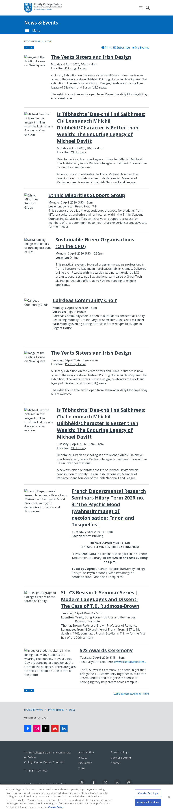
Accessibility (86, 752)
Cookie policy (119, 752)
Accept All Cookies (148, 804)
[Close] (169, 799)
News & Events (41, 22)
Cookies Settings (121, 757)
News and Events (33, 710)
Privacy (82, 757)
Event (48, 41)
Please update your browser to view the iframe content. (86, 370)
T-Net (81, 768)
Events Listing (32, 41)
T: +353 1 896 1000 (35, 770)
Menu (32, 30)
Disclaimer (85, 763)
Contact (115, 763)
